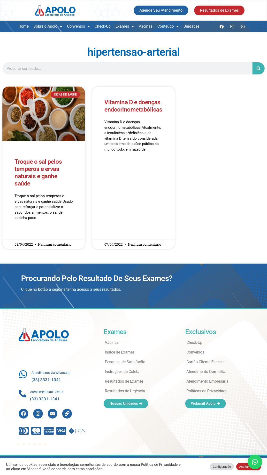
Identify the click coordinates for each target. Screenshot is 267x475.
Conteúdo (168, 26)
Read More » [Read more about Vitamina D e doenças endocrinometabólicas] (113, 163)
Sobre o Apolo (47, 26)
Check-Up (103, 26)
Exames (124, 26)
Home (23, 26)
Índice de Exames (120, 352)
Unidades (191, 26)
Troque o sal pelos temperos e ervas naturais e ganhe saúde (38, 172)
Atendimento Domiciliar (206, 371)
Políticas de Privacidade (206, 391)
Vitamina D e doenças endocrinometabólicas (133, 106)
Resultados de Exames (124, 381)
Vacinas (146, 26)
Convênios (78, 26)
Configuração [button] (222, 466)
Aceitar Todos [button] (248, 466)
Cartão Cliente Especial (206, 362)
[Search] (258, 68)
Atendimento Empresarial (207, 381)
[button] (255, 462)
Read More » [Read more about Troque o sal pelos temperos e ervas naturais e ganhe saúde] (24, 232)
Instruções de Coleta (122, 371)
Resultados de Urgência (125, 391)
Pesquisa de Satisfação (125, 362)
